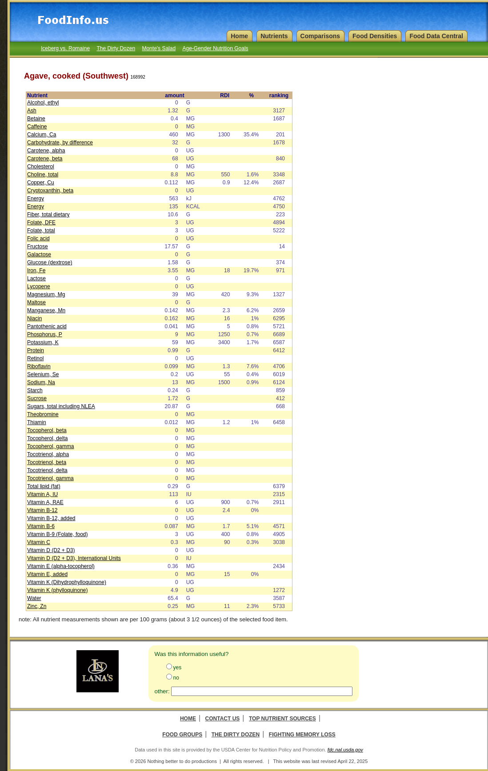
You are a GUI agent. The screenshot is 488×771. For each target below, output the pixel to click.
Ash (31, 110)
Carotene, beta (44, 158)
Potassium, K (43, 342)
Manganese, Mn (46, 310)
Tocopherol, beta (47, 430)
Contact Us (222, 718)
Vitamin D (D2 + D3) (51, 550)
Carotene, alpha (46, 150)
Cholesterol (40, 166)
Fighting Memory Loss (302, 734)
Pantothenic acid (47, 326)
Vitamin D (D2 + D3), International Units (74, 558)
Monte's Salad (159, 48)
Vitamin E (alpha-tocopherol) (61, 566)
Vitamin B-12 (42, 510)
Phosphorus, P (44, 334)
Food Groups (182, 734)
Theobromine (43, 414)
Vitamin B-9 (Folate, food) (57, 534)
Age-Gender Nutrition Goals (215, 48)
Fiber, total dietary (48, 214)
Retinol (35, 358)
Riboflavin (39, 366)
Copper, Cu (40, 182)
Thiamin (36, 422)
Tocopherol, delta (47, 438)
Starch (35, 390)
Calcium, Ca (41, 134)
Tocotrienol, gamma (50, 478)
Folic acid (38, 238)
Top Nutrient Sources (282, 718)
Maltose (36, 302)
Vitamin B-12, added (51, 518)
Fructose (37, 246)
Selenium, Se (43, 374)
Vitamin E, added (47, 574)
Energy (35, 198)
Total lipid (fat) (43, 486)
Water (34, 598)
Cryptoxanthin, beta (50, 190)
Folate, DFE (41, 222)
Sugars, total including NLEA (61, 406)
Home (188, 718)
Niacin (34, 318)
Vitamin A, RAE (45, 502)
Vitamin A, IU (42, 494)
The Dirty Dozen (115, 48)
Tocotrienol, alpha (48, 454)
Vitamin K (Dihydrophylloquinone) (66, 582)
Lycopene (38, 286)
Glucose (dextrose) (49, 262)
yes (177, 667)
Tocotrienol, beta (46, 462)
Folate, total (41, 230)
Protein (35, 350)
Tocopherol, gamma (50, 446)
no (176, 678)
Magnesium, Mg (46, 294)
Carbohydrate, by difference (60, 142)
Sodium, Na (41, 382)
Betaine (36, 118)
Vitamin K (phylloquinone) (57, 590)
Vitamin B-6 (41, 526)
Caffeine (37, 126)
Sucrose (37, 398)
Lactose (36, 278)
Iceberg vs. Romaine (65, 48)
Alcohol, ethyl (43, 102)
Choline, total (42, 174)
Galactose (39, 254)
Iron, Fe (36, 270)
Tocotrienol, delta (47, 470)
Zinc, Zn (36, 606)
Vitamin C (38, 542)
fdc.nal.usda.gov (345, 749)
